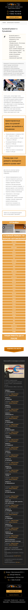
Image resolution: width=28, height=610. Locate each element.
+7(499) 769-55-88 (15, 11)
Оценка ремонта (14, 595)
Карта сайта (6, 601)
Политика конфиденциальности (17, 601)
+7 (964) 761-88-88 (15, 580)
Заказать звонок (14, 17)
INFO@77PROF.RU (13, 395)
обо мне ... (18, 562)
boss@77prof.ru (17, 555)
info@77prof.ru (7, 107)
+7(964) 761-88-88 (15, 14)
